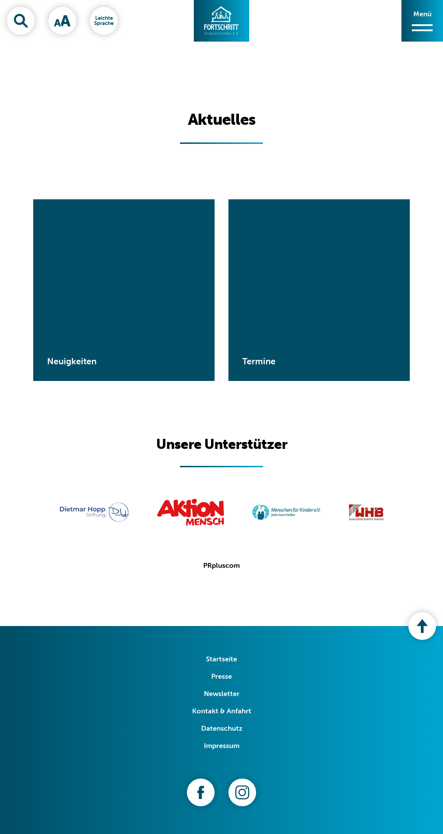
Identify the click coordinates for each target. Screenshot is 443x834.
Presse (221, 676)
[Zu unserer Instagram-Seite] (242, 792)
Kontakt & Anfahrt (221, 711)
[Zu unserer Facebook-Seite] (201, 792)
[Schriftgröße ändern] (62, 21)
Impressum (221, 745)
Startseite (221, 659)
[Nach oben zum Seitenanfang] (422, 626)
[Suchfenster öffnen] (21, 21)
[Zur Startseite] (221, 21)
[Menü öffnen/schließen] (422, 21)
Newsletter (221, 693)
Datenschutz (221, 728)
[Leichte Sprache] (104, 21)
